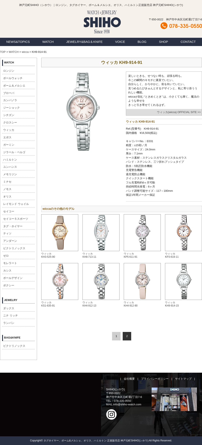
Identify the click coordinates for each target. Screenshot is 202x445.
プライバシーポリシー (155, 378)
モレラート (10, 263)
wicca (25, 51)
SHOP (163, 41)
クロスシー (10, 122)
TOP (3, 51)
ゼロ (6, 255)
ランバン (8, 323)
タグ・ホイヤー (13, 226)
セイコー (8, 211)
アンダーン (10, 240)
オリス (7, 196)
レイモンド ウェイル (16, 204)
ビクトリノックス (14, 248)
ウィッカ (8, 130)
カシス (7, 270)
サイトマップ (183, 378)
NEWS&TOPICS (18, 41)
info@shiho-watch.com (127, 404)
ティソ (7, 233)
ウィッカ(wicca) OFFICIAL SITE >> (179, 112)
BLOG (142, 41)
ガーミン (8, 144)
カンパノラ (10, 100)
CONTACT (188, 41)
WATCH (48, 41)
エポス (7, 137)
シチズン (8, 115)
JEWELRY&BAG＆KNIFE (84, 41)
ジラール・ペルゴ (14, 152)
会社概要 (129, 378)
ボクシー (8, 285)
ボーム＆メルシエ (14, 85)
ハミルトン (10, 159)
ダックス (8, 308)
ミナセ (7, 181)
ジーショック (11, 107)
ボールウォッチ (13, 78)
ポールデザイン (13, 278)
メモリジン (10, 174)
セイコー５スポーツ (15, 218)
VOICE (120, 41)
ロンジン (8, 70)
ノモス (7, 189)
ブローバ (8, 93)
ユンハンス (10, 166)
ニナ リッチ (10, 315)
